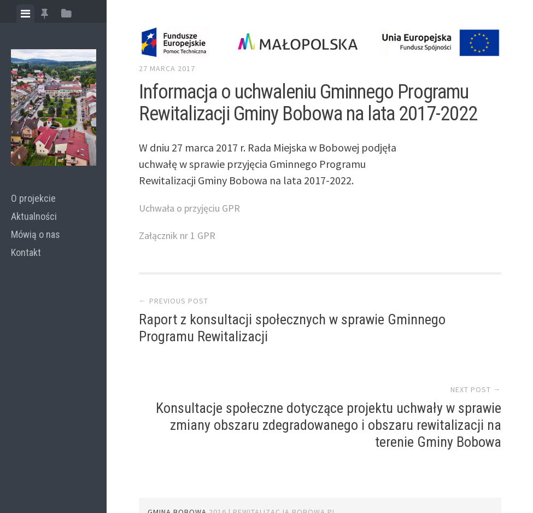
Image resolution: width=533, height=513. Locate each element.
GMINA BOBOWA (177, 477)
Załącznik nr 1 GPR (181, 235)
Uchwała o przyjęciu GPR (195, 207)
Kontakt (26, 252)
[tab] (25, 13)
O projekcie (33, 198)
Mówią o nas (35, 234)
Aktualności (34, 216)
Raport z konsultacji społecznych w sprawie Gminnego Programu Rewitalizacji (203, 347)
